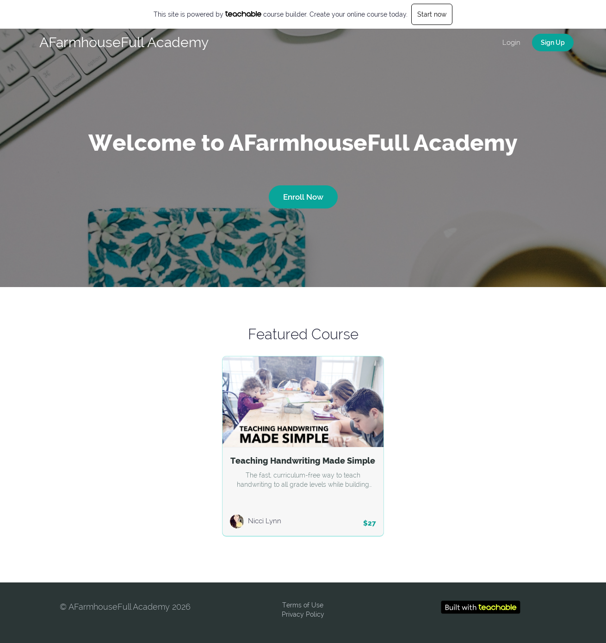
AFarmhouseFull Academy (124, 42)
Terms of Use (302, 605)
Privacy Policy (303, 614)
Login (511, 42)
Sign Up (553, 42)
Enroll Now (303, 197)
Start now (431, 14)
